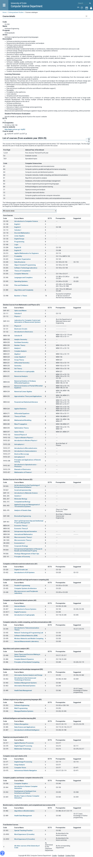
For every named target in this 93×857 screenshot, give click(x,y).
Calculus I (17, 230)
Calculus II (18, 313)
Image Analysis (19, 765)
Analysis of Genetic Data (22, 510)
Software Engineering (21, 705)
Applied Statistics (20, 409)
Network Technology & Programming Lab (28, 633)
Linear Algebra (19, 236)
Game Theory (19, 432)
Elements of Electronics (22, 469)
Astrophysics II (19, 457)
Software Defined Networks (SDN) (26, 635)
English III (17, 247)
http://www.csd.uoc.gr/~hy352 (15, 129)
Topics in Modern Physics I (23, 437)
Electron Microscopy (21, 454)
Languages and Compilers (23, 277)
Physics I (17, 316)
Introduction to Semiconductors (25, 451)
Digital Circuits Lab (21, 569)
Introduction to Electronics (23, 332)
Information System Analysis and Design (28, 675)
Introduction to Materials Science (26, 493)
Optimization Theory (21, 428)
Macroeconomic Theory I (23, 537)
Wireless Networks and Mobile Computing (28, 638)
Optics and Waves (20, 310)
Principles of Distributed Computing (26, 662)
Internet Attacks (19, 606)
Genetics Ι (17, 496)
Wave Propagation (20, 424)
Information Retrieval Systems (24, 686)
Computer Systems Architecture (25, 588)
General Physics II (20, 435)
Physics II (17, 326)
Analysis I (17, 348)
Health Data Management (23, 690)
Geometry (17, 365)
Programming (19, 241)
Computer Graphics (21, 783)
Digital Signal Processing (23, 746)
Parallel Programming (22, 585)
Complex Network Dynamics (24, 659)
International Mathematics (23, 534)
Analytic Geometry (20, 339)
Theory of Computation (22, 271)
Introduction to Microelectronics (25, 448)
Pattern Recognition (21, 724)
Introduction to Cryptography (24, 615)
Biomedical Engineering (22, 516)
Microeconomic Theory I (23, 540)
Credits (54, 855)
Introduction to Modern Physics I (25, 440)
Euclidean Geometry (21, 342)
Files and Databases (21, 285)
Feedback (61, 855)
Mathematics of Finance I (23, 472)
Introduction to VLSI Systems (24, 572)
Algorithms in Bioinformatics (24, 811)
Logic (16, 244)
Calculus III (18, 335)
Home (5, 12)
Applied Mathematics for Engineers (26, 253)
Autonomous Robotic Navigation (25, 770)
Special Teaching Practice (23, 830)
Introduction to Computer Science (26, 221)
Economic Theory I (20, 525)
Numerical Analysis (21, 376)
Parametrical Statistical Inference (26, 402)
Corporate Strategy (21, 546)
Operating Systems (21, 281)
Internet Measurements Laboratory (26, 641)
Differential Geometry (21, 363)
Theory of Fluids (20, 416)
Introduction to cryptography (24, 371)
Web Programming (20, 708)
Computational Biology (22, 502)
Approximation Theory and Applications (28, 396)
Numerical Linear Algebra (23, 391)
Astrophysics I (19, 444)
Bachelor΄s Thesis (20, 296)
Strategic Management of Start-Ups (26, 554)
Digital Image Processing (23, 762)
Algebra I (17, 354)
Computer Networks (21, 274)
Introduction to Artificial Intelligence (26, 730)
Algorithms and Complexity (23, 290)
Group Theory (19, 360)
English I (17, 224)
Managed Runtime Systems (23, 711)
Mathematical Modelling (22, 420)
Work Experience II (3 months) (24, 839)
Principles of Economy (22, 556)
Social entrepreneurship (22, 490)
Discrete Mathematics (22, 233)
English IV (17, 250)
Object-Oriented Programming (25, 265)
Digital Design (19, 239)
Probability (18, 256)
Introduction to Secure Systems (25, 609)
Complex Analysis (20, 351)
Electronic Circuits (20, 329)
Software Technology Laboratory (25, 268)
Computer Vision (20, 767)
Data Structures (19, 262)
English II (17, 227)
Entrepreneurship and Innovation (25, 531)
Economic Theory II (21, 528)
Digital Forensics (20, 612)
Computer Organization (22, 259)
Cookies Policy (70, 855)
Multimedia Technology (22, 749)
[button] (2, 853)
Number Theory (19, 345)
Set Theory (18, 368)
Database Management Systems (25, 683)
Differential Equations (21, 413)
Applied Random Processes (24, 743)
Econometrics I (19, 543)
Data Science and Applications (24, 727)
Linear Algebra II (20, 357)
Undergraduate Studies (16, 12)
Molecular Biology (20, 499)
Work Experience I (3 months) (24, 834)
